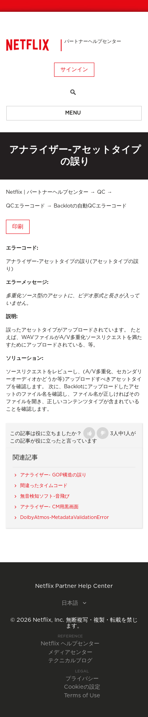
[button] (89, 433)
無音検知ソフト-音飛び (44, 496)
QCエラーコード (25, 206)
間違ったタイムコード (43, 485)
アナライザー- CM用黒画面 (49, 506)
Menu (73, 113)
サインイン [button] (74, 69)
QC (101, 192)
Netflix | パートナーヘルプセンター (47, 192)
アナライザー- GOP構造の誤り (53, 474)
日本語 (71, 603)
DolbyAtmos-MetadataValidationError (64, 517)
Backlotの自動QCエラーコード (90, 206)
